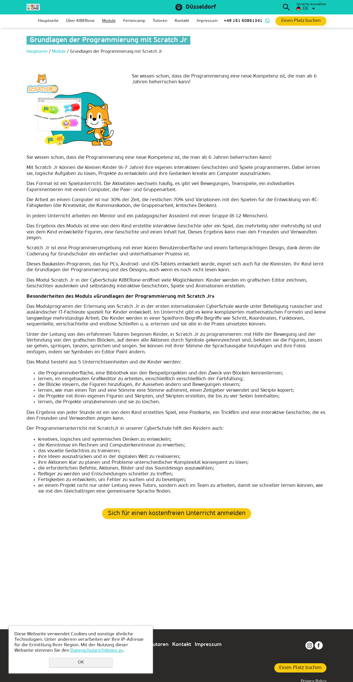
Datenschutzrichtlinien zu (96, 650)
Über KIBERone (80, 21)
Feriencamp (134, 21)
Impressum (207, 21)
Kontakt (182, 21)
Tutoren (160, 21)
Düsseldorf (201, 7)
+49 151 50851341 (243, 21)
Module (109, 21)
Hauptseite (48, 21)
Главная (31, 21)
